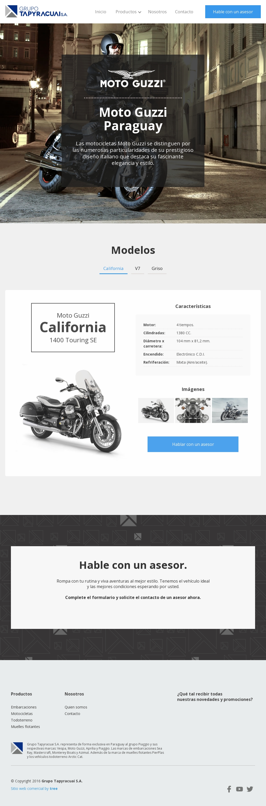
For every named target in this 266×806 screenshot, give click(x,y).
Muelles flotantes (25, 726)
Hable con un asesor (233, 12)
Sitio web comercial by (34, 788)
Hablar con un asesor (193, 445)
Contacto (184, 12)
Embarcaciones (24, 707)
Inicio (100, 12)
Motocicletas (22, 713)
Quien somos (76, 707)
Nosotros (157, 12)
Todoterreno (21, 720)
